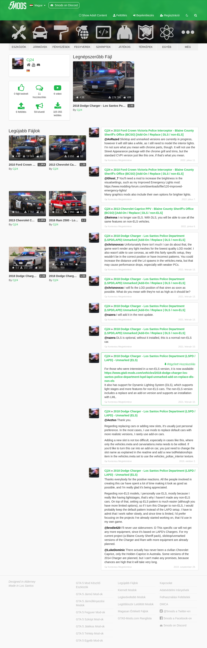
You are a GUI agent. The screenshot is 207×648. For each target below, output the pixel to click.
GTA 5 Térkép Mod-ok (90, 633)
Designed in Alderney (22, 581)
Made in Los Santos (21, 585)
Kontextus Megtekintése (118, 160)
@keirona (110, 217)
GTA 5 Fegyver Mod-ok (90, 612)
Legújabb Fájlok (128, 583)
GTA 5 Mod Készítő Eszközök (88, 585)
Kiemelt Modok (127, 590)
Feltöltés (120, 15)
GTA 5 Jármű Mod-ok (89, 594)
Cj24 (30, 60)
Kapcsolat (166, 583)
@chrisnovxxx (114, 244)
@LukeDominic (114, 550)
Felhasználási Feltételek (175, 597)
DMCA (164, 604)
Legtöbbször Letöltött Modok (136, 604)
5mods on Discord (173, 625)
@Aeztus (110, 420)
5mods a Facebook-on (176, 618)
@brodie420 (112, 527)
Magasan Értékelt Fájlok (133, 611)
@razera (109, 314)
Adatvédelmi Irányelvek (174, 590)
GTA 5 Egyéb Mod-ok (89, 640)
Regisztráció (170, 15)
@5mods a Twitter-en (175, 611)
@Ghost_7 (111, 178)
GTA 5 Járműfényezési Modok (90, 603)
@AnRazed (111, 139)
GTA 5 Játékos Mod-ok (90, 626)
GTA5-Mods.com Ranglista (135, 618)
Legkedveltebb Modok (132, 597)
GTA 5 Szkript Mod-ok (90, 619)
